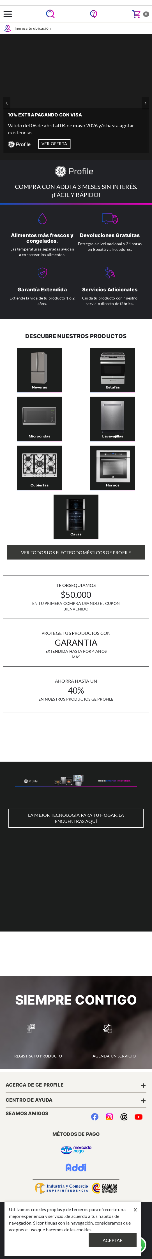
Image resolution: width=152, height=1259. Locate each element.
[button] (145, 103)
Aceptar (113, 1240)
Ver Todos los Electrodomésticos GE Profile (76, 552)
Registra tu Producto (38, 1041)
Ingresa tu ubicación (27, 28)
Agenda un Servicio (114, 1041)
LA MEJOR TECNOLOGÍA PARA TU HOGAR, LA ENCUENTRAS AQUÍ (76, 818)
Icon (7, 28)
